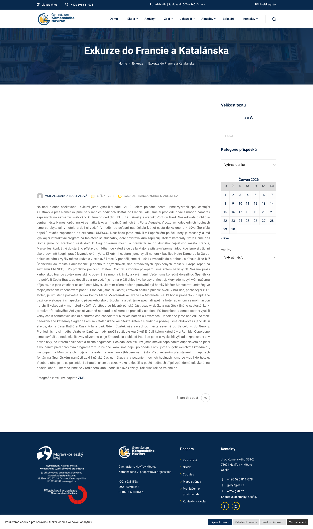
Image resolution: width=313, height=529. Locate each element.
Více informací (297, 522)
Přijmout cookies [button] (220, 522)
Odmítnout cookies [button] (246, 522)
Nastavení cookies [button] (272, 522)
